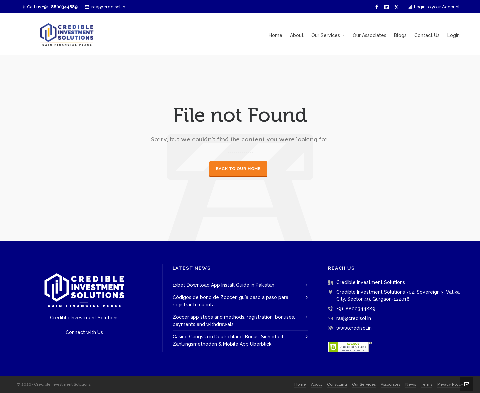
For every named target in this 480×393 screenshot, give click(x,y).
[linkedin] (387, 7)
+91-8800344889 (355, 308)
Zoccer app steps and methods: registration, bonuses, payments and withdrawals (234, 320)
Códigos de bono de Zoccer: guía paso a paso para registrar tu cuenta (230, 301)
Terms (426, 384)
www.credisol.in (354, 328)
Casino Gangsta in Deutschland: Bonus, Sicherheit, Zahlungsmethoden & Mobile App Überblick (229, 340)
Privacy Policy (450, 384)
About (316, 384)
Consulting (337, 384)
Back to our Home (238, 168)
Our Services (364, 384)
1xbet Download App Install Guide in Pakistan (223, 285)
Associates (390, 384)
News (410, 384)
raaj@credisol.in (105, 6)
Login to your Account (434, 6)
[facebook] (377, 7)
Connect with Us (84, 332)
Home (300, 384)
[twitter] (397, 7)
